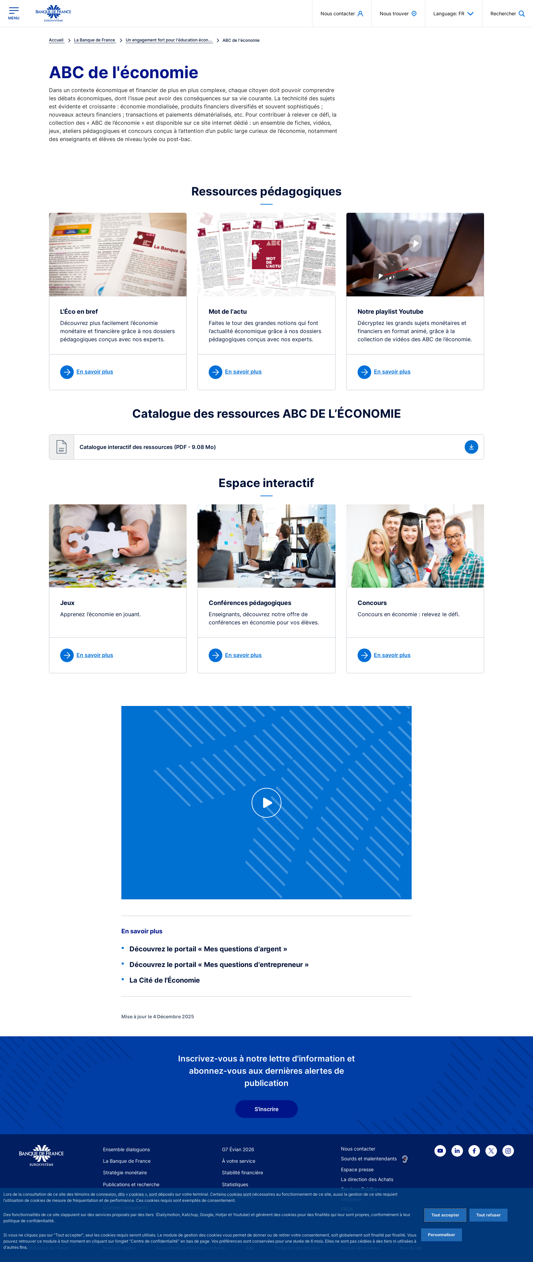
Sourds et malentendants (369, 1158)
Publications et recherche (131, 1184)
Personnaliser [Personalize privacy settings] (441, 1234)
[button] (266, 447)
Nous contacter (358, 1149)
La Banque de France (127, 1161)
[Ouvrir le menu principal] (13, 13)
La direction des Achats (367, 1179)
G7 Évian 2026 (238, 1149)
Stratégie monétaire (125, 1172)
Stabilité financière (242, 1172)
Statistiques (235, 1184)
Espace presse (357, 1169)
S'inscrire (266, 1109)
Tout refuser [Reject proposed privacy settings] (488, 1214)
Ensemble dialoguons (126, 1149)
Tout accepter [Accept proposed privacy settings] (445, 1214)
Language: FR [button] (453, 13)
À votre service (238, 1161)
